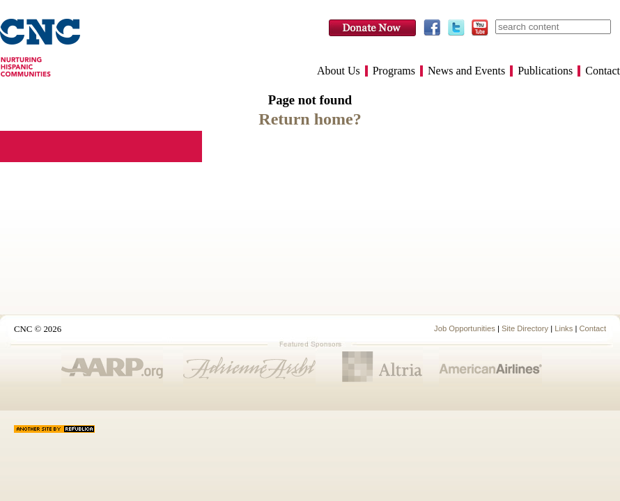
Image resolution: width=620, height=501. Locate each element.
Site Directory (525, 328)
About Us (338, 71)
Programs (394, 71)
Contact (602, 71)
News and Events (466, 71)
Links (564, 328)
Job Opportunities (464, 328)
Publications (545, 71)
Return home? (309, 119)
